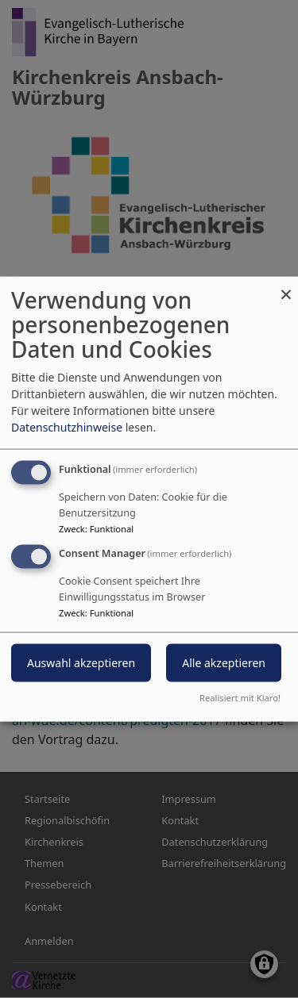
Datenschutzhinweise (66, 427)
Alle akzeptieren (223, 662)
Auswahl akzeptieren (81, 662)
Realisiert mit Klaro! (240, 697)
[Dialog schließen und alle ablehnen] (286, 287)
